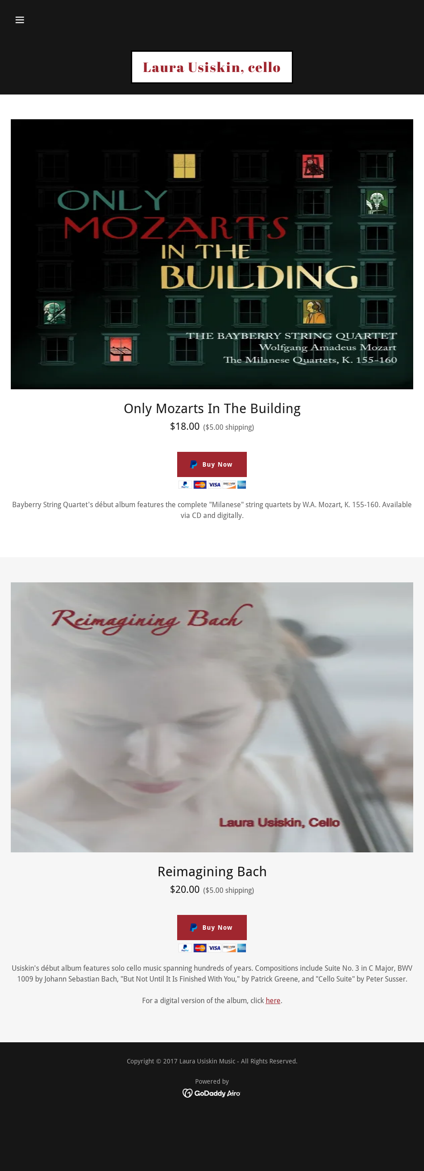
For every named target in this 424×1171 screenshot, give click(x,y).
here (273, 1000)
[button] (20, 20)
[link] (212, 69)
